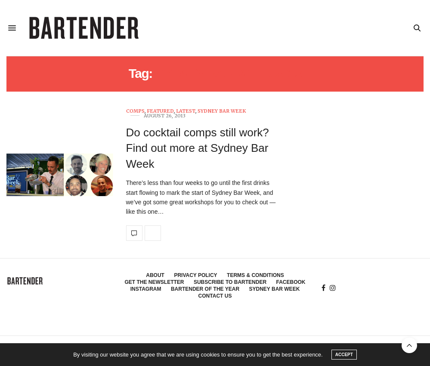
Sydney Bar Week (222, 111)
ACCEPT (344, 354)
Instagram (145, 289)
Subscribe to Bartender (230, 282)
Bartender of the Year (205, 289)
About (155, 275)
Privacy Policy (195, 275)
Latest (185, 111)
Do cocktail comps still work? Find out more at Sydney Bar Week (197, 148)
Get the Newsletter (154, 282)
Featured (160, 111)
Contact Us (215, 296)
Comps (135, 111)
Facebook (291, 282)
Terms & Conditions (255, 275)
